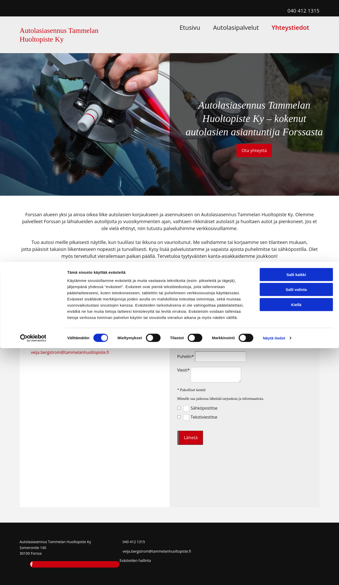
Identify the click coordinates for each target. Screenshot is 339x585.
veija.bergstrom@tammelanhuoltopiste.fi (70, 352)
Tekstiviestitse (204, 417)
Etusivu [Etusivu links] (227, 23)
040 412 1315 (303, 10)
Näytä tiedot (274, 575)
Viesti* (183, 370)
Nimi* (183, 325)
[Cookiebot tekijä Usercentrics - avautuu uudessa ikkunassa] (33, 575)
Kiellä (296, 541)
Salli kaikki (296, 511)
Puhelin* (185, 356)
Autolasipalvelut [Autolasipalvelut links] (263, 23)
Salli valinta (296, 526)
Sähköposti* (189, 341)
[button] (254, 150)
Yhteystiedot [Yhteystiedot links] (304, 23)
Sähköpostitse (204, 408)
